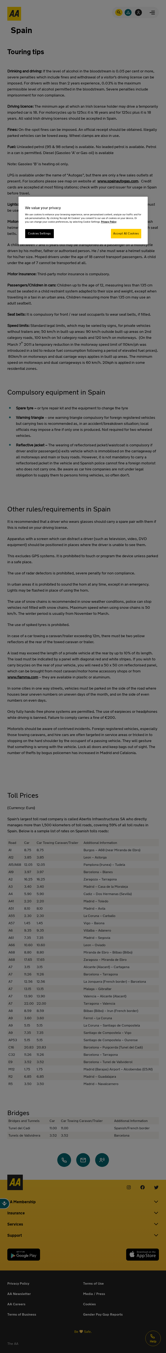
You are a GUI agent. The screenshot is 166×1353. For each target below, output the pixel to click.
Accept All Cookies (126, 233)
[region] (83, 220)
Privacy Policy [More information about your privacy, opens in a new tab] (108, 221)
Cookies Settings (39, 233)
